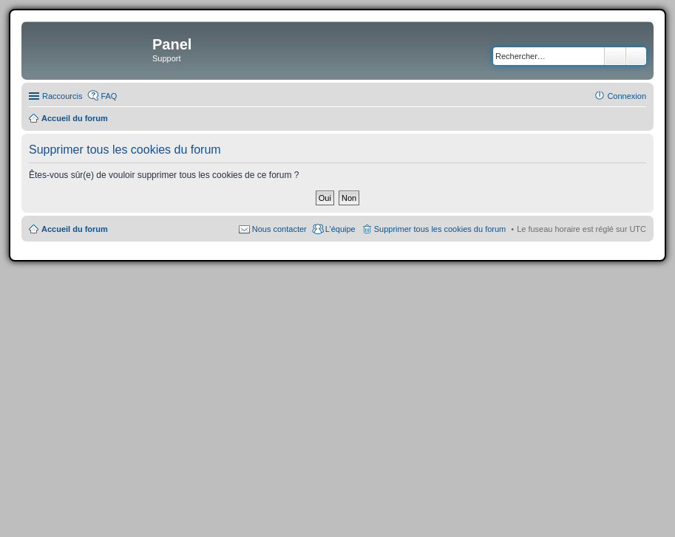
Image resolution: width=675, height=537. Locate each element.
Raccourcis (62, 96)
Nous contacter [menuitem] (279, 229)
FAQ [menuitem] (109, 96)
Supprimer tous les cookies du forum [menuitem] (440, 229)
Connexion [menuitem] (626, 96)
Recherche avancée (636, 56)
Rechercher (615, 56)
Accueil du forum (74, 229)
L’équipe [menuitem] (340, 229)
